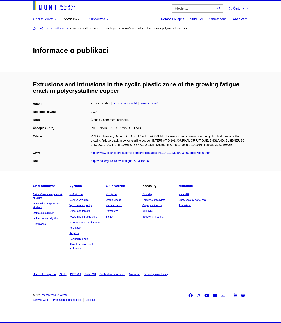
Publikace (75, 227)
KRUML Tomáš (149, 103)
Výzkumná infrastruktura (83, 216)
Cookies (90, 299)
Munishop (134, 274)
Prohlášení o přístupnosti (67, 299)
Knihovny (147, 210)
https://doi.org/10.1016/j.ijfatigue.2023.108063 (121, 161)
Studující (196, 19)
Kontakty (147, 194)
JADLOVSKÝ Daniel (125, 103)
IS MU (63, 274)
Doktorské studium (43, 212)
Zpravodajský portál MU (192, 199)
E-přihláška (39, 224)
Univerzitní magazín (44, 274)
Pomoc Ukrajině (172, 19)
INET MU (75, 274)
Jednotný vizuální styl (156, 274)
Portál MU (90, 274)
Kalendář (184, 194)
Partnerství (112, 210)
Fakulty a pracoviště (153, 199)
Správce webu (41, 299)
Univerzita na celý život (46, 218)
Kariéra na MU (114, 205)
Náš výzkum (76, 194)
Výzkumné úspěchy (80, 205)
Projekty (74, 233)
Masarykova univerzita (54, 295)
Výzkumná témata (79, 210)
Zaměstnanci (217, 19)
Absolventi (240, 19)
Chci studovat (44, 186)
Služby (110, 216)
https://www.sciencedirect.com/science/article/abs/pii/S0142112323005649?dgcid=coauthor (150, 152)
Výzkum (75, 186)
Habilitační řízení (78, 238)
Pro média (185, 205)
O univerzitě (115, 186)
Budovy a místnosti (153, 216)
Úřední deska (113, 199)
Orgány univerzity (152, 205)
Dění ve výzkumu (79, 199)
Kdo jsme (111, 194)
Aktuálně (186, 186)
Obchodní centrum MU (112, 274)
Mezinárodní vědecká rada (84, 222)
